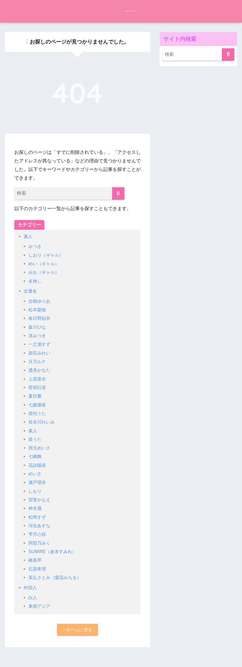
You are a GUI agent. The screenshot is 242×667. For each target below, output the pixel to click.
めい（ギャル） (44, 263)
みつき (35, 246)
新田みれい (40, 353)
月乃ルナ (37, 361)
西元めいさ (40, 448)
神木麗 (35, 508)
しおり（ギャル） (47, 255)
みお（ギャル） (44, 272)
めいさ (35, 473)
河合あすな (40, 525)
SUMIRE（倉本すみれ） (54, 551)
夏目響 (35, 396)
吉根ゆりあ (40, 301)
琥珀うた (37, 413)
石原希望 (37, 569)
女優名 (31, 291)
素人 (28, 236)
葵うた (35, 439)
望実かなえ (40, 499)
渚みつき (37, 335)
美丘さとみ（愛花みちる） (56, 577)
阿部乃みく (40, 543)
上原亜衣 (37, 379)
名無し (35, 281)
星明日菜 (37, 387)
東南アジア (40, 606)
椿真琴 (35, 560)
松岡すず (37, 517)
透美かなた (40, 370)
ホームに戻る (77, 630)
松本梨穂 (37, 309)
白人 (33, 597)
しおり (35, 491)
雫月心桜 (37, 534)
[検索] (118, 193)
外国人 (31, 587)
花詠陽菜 (37, 465)
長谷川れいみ (42, 422)
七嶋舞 (35, 456)
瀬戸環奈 (37, 482)
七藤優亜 (37, 405)
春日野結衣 (40, 318)
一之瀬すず (40, 344)
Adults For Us (121, 11)
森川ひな (37, 327)
